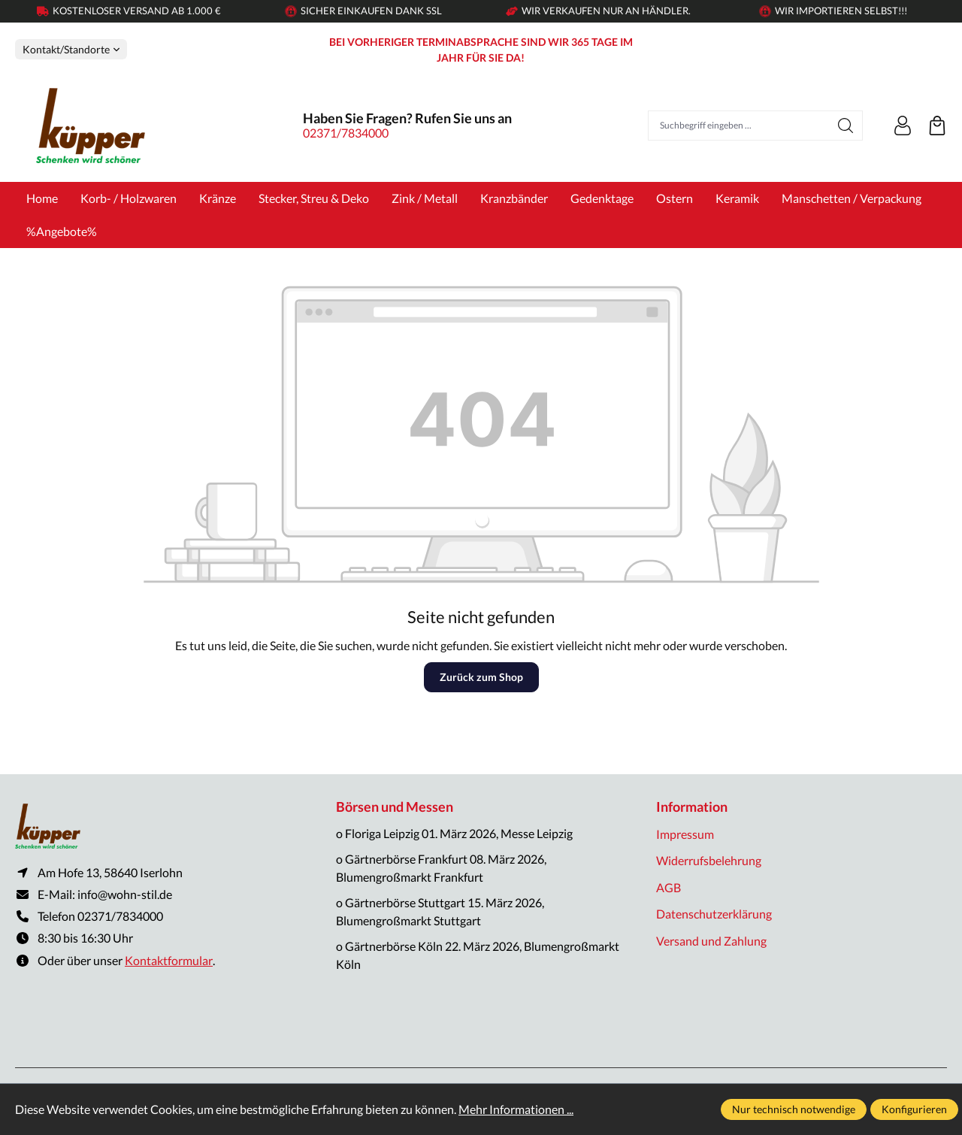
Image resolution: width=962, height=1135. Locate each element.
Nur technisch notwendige (793, 1109)
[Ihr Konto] (902, 125)
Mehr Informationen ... (515, 1109)
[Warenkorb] (937, 125)
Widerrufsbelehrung (708, 860)
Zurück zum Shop (481, 676)
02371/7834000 (346, 133)
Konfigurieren (914, 1109)
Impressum (685, 834)
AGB (668, 887)
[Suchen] (846, 125)
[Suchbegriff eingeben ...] (739, 125)
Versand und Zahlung (711, 941)
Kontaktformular (169, 961)
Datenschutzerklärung (714, 913)
